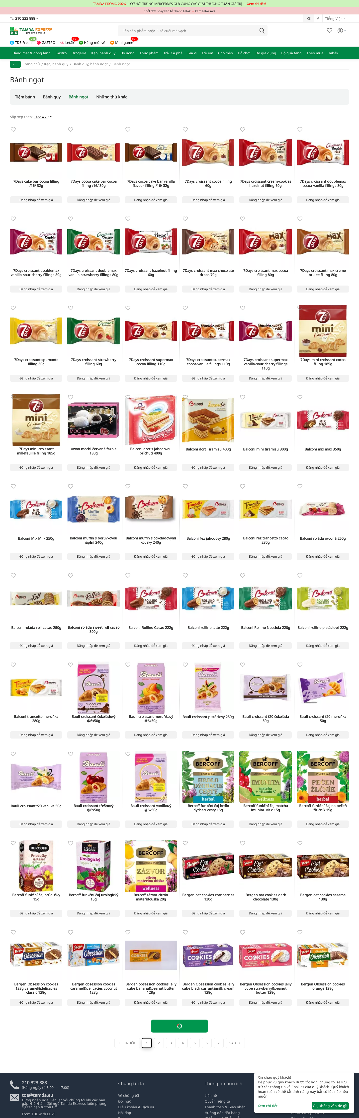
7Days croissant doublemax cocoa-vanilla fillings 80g (323, 183)
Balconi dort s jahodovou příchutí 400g (151, 451)
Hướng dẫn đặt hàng (222, 1112)
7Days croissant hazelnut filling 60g (151, 273)
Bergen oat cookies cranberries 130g (208, 897)
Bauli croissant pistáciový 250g (208, 717)
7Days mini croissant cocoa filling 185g (323, 362)
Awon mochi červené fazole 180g (93, 451)
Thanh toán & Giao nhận (225, 1107)
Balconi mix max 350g (323, 449)
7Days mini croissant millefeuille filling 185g (36, 451)
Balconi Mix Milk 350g (36, 538)
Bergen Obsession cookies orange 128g (323, 986)
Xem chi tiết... (269, 1105)
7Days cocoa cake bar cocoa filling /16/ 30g (94, 183)
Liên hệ (211, 1095)
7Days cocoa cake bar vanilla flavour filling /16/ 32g (151, 183)
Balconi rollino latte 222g (208, 628)
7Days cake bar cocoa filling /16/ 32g (36, 183)
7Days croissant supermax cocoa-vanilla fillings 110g (208, 362)
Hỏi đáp (124, 1112)
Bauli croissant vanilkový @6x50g (150, 808)
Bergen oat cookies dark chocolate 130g (266, 897)
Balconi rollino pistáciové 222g (322, 628)
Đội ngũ (124, 1101)
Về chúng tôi (128, 1095)
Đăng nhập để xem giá (36, 200)
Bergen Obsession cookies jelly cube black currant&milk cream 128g (208, 988)
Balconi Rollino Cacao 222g (150, 628)
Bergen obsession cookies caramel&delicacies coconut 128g (93, 988)
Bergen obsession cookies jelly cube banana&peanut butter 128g (150, 988)
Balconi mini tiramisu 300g (265, 449)
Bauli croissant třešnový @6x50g (93, 808)
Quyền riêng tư (217, 1101)
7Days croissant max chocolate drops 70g (208, 273)
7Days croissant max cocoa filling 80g (265, 273)
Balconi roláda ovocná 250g (323, 538)
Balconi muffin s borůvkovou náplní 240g (93, 540)
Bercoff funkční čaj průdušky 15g (36, 897)
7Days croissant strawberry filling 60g (93, 362)
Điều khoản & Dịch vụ (136, 1107)
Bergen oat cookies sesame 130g (323, 897)
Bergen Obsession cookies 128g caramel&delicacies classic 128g (36, 988)
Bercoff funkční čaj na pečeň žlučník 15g (323, 808)
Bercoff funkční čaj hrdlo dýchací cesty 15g (208, 808)
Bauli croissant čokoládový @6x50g (93, 719)
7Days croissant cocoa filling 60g (208, 183)
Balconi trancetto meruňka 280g (36, 719)
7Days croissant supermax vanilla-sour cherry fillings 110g (265, 364)
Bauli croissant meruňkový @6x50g (151, 719)
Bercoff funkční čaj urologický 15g (93, 897)
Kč (309, 18)
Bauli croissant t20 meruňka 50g (322, 719)
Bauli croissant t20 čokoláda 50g (265, 719)
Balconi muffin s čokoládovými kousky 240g (151, 540)
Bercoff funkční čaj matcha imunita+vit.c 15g (265, 808)
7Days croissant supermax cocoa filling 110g (151, 362)
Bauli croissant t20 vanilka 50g (36, 806)
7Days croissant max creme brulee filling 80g (323, 273)
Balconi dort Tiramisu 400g (208, 449)
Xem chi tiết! (256, 3)
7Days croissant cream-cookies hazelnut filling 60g (265, 183)
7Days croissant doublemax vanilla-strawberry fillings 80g (93, 273)
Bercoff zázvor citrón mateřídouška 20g (151, 897)
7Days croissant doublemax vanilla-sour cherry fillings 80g (36, 273)
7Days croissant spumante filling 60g (36, 362)
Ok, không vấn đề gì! (330, 1105)
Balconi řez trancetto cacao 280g (265, 540)
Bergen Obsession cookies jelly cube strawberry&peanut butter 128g (265, 988)
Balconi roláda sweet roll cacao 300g (93, 629)
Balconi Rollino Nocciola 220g (265, 628)
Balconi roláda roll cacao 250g (36, 628)
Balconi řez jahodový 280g (208, 538)
